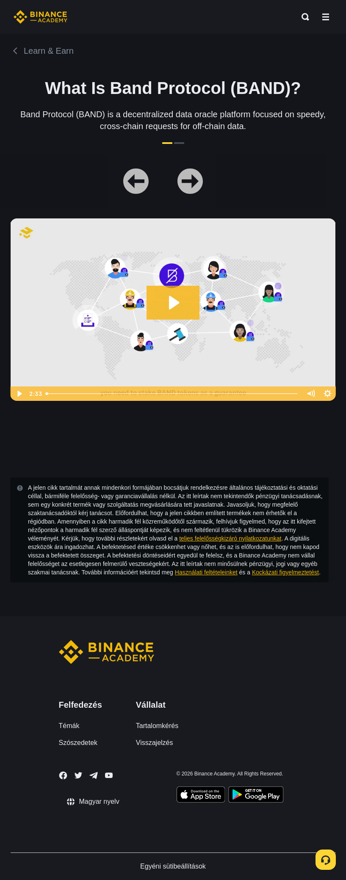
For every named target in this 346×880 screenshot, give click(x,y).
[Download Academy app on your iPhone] (201, 795)
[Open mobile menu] (326, 17)
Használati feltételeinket (206, 572)
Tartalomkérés (157, 725)
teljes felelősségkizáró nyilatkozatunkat (230, 538)
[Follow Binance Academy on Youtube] (109, 775)
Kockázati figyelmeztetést (285, 572)
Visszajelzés (154, 742)
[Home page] (40, 17)
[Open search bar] (302, 17)
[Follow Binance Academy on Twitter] (78, 775)
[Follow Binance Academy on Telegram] (93, 775)
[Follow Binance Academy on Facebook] (63, 775)
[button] (326, 17)
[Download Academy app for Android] (255, 795)
